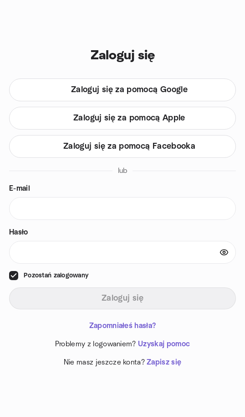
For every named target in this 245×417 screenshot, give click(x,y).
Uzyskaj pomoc (164, 344)
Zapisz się (164, 362)
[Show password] (224, 252)
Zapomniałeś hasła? (122, 325)
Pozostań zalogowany (56, 275)
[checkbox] (13, 275)
